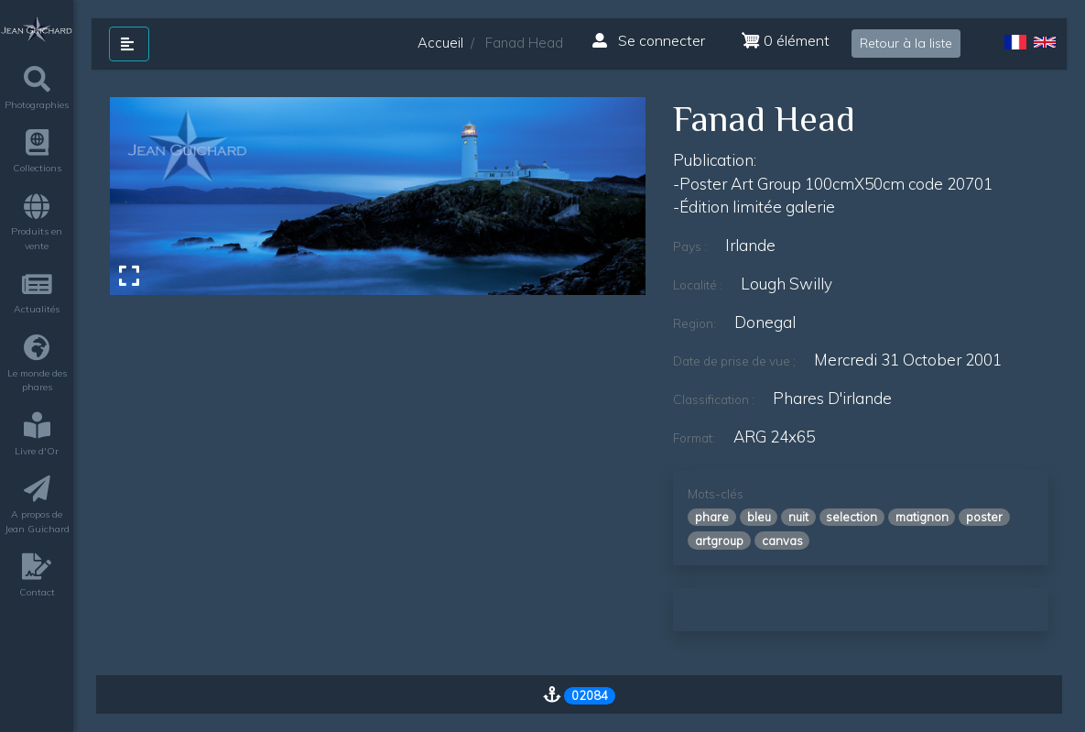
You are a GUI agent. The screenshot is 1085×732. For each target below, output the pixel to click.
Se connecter (648, 40)
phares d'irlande (832, 398)
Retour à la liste (906, 43)
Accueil (440, 42)
